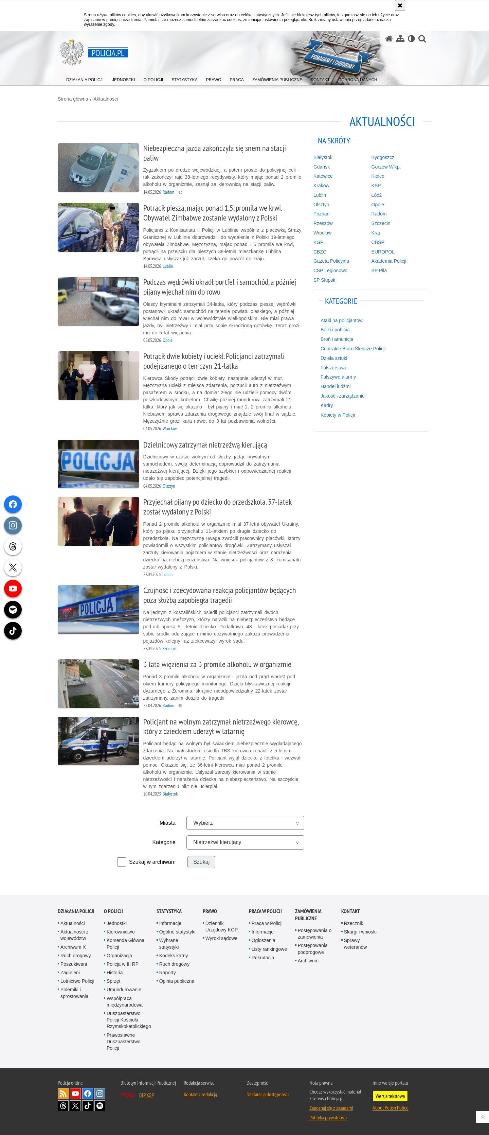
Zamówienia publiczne (308, 915)
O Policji (113, 911)
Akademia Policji (389, 261)
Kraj (376, 232)
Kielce (378, 176)
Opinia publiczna (177, 981)
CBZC (319, 252)
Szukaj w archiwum (152, 862)
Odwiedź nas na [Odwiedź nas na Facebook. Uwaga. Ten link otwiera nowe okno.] (87, 1093)
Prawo (210, 911)
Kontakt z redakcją (200, 1094)
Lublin (319, 195)
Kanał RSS (63, 1093)
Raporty (167, 972)
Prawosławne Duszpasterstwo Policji (124, 1041)
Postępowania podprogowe (313, 949)
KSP (376, 185)
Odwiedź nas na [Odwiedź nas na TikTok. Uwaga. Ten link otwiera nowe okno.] (87, 1105)
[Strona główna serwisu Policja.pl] (389, 38)
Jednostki (117, 923)
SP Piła (379, 270)
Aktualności (105, 99)
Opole (378, 204)
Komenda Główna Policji (125, 943)
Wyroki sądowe (221, 938)
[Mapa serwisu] (400, 38)
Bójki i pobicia (335, 329)
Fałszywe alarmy (338, 377)
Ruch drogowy (75, 955)
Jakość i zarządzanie (343, 396)
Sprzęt (113, 981)
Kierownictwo (120, 932)
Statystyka (169, 911)
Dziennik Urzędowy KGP (221, 926)
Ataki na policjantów (342, 320)
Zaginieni (70, 972)
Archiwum (308, 960)
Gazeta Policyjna (331, 261)
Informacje (170, 923)
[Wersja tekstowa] (411, 38)
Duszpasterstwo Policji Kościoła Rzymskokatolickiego (129, 1020)
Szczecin (381, 223)
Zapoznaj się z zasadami (331, 1107)
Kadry (327, 405)
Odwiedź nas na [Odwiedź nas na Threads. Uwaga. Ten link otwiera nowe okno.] (63, 1105)
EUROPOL (383, 252)
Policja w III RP (123, 964)
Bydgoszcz (383, 157)
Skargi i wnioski (360, 932)
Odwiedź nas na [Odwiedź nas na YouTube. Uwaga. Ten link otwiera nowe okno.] (75, 1093)
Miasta (168, 823)
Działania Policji (76, 911)
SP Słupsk (324, 280)
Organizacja (119, 955)
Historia (115, 972)
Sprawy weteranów (355, 943)
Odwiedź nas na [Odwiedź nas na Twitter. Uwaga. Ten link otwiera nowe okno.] (75, 1105)
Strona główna (73, 99)
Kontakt (350, 911)
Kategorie (164, 842)
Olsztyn (321, 204)
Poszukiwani (73, 964)
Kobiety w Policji (338, 415)
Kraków (321, 185)
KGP (318, 242)
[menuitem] (85, 78)
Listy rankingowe (269, 949)
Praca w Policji (265, 911)
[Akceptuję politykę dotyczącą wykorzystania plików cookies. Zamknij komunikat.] (400, 5)
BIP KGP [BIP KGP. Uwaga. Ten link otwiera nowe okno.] (146, 1095)
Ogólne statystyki (177, 932)
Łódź (377, 195)
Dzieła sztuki (334, 358)
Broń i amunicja (337, 339)
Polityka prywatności (328, 1117)
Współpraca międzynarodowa (125, 1002)
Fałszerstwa (333, 367)
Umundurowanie (124, 989)
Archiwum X (73, 947)
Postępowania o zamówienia (315, 934)
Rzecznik (353, 923)
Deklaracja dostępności (268, 1094)
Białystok (322, 157)
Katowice (323, 176)
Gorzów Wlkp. (386, 167)
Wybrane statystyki (169, 943)
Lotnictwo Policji (77, 981)
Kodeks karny (173, 955)
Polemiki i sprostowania (74, 993)
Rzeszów (323, 223)
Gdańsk (321, 167)
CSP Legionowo (330, 270)
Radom (379, 213)
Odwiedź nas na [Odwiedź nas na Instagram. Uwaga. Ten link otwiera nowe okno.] (99, 1093)
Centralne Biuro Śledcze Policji (353, 348)
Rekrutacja (263, 957)
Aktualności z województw (74, 935)
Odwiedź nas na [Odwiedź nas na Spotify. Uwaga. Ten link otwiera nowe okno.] (99, 1105)
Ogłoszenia (263, 940)
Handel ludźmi (336, 386)
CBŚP (378, 242)
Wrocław (322, 232)
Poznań (321, 213)
